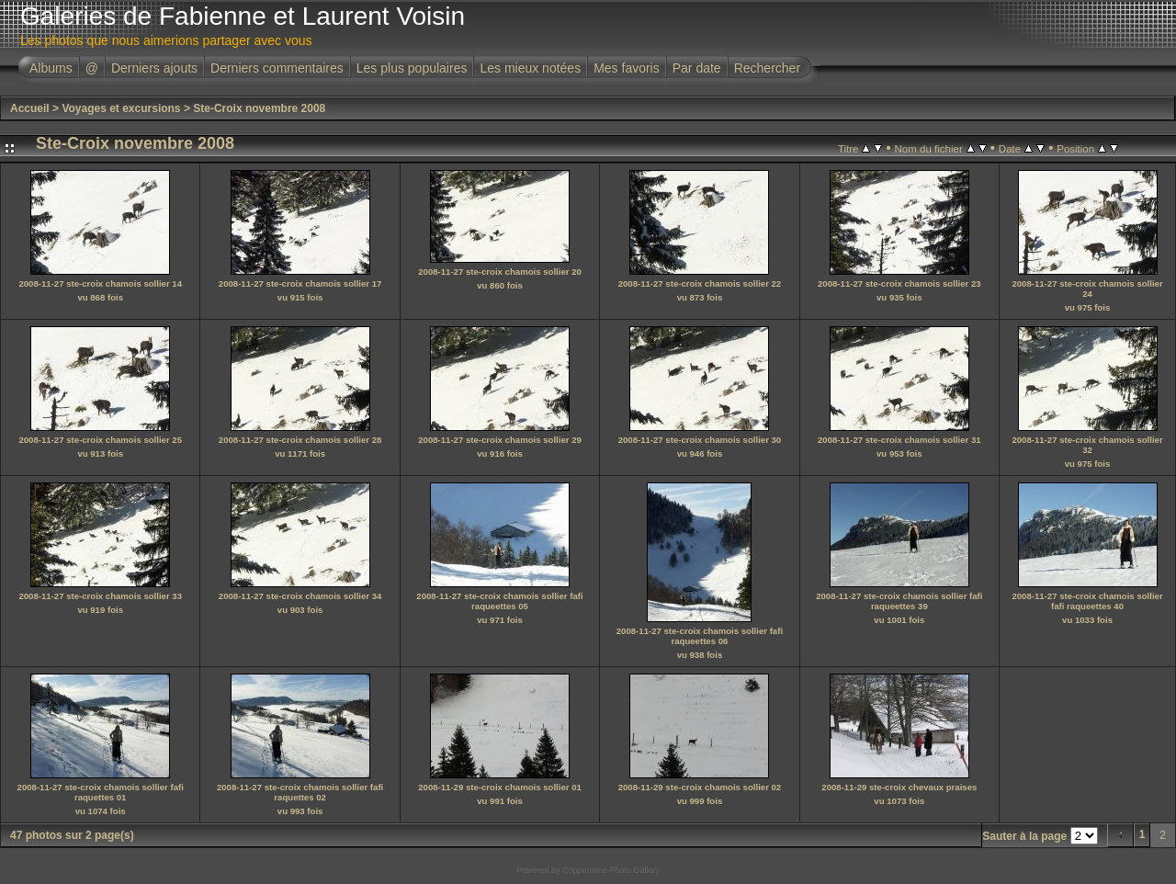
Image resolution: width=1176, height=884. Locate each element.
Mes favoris (627, 68)
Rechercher (767, 68)
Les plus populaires (412, 68)
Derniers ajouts (154, 68)
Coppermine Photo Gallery (611, 870)
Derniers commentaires (277, 68)
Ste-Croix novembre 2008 (259, 108)
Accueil (30, 108)
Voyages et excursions (121, 108)
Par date (697, 68)
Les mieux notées (530, 68)
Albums (51, 68)
